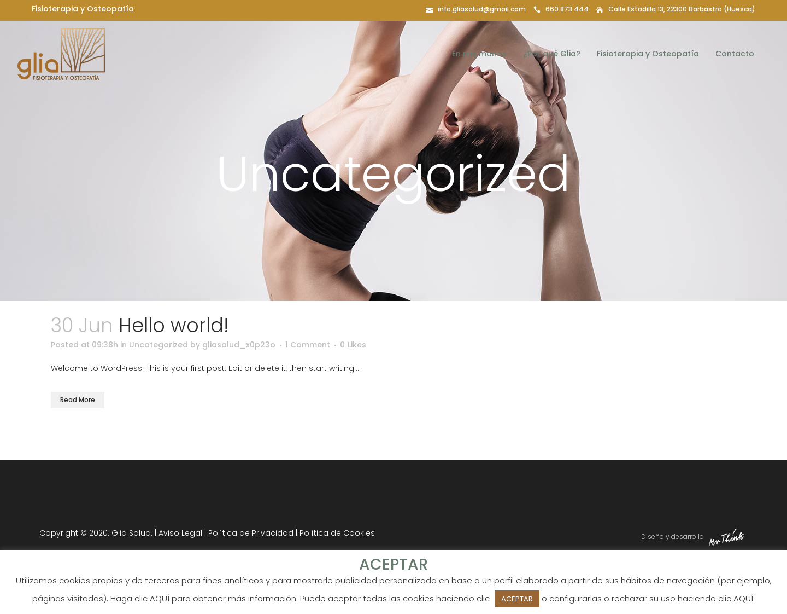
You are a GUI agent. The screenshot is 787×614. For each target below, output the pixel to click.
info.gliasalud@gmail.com (482, 9)
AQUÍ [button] (743, 598)
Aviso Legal (180, 533)
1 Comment (307, 344)
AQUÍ (159, 598)
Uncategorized (158, 344)
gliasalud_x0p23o (238, 344)
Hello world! (174, 325)
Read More (77, 399)
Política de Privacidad (250, 533)
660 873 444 (567, 9)
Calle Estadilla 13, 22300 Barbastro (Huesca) (681, 9)
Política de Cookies (337, 533)
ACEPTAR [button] (517, 599)
